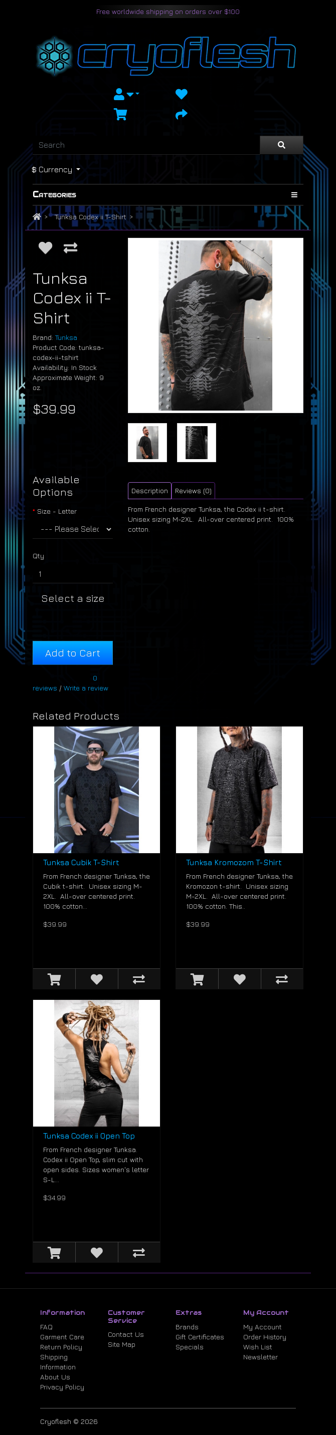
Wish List (257, 1346)
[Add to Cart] (54, 979)
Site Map (121, 1344)
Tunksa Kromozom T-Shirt (234, 862)
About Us (55, 1376)
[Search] (146, 145)
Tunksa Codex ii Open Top (89, 1136)
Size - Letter (57, 511)
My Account (262, 1326)
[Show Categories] (294, 195)
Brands (187, 1326)
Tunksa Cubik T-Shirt (81, 862)
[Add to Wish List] (45, 248)
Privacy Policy (62, 1386)
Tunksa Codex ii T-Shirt (90, 216)
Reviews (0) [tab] (193, 490)
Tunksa (66, 337)
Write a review (86, 687)
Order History (264, 1336)
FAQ (46, 1326)
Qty (38, 555)
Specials (190, 1346)
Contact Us (126, 1334)
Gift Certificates (200, 1336)
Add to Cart (72, 652)
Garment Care (62, 1336)
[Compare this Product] (70, 248)
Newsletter (260, 1356)
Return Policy (61, 1346)
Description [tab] (149, 490)
